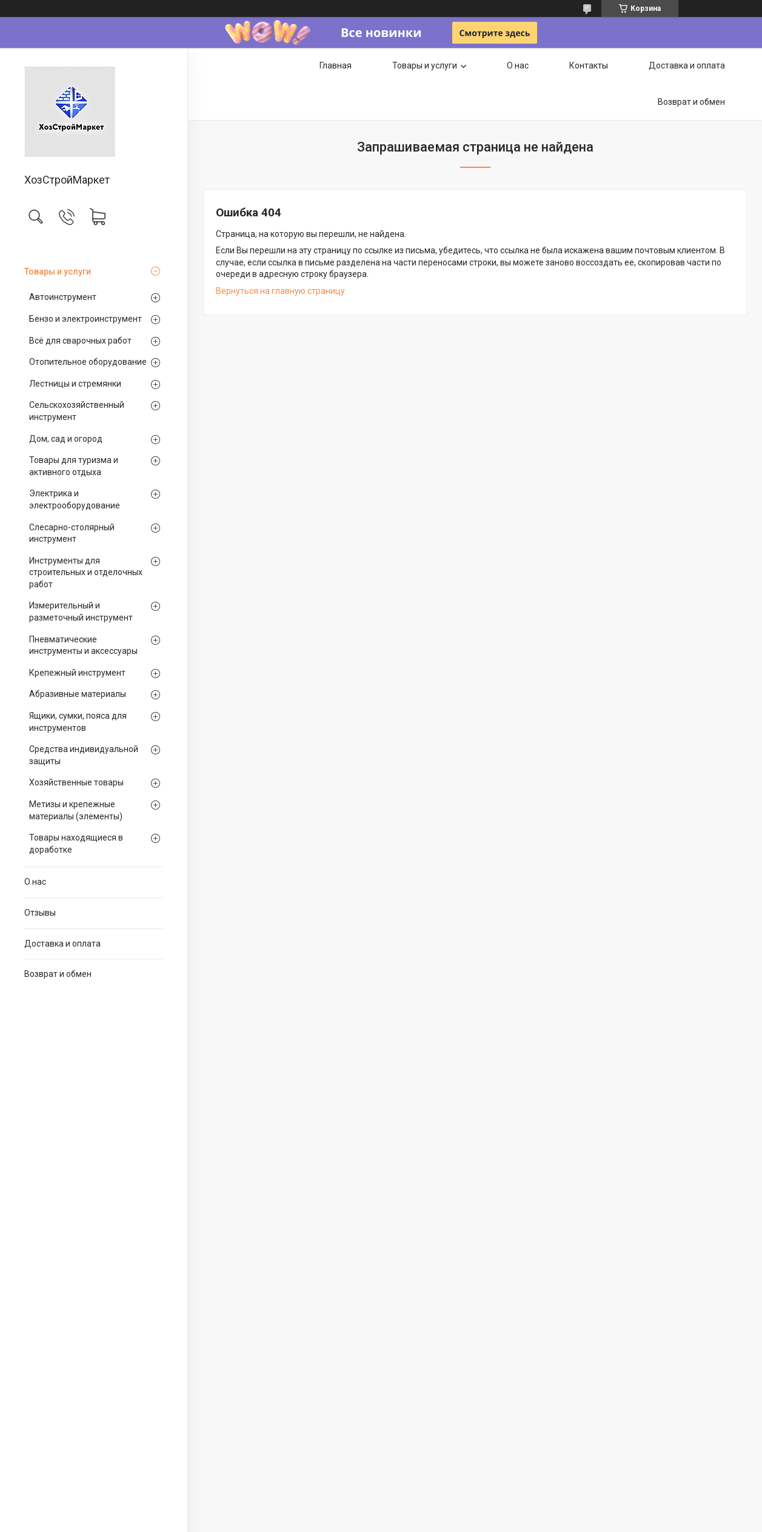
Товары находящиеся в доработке (76, 843)
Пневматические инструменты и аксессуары (83, 645)
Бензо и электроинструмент (85, 319)
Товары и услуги (57, 271)
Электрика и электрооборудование (74, 499)
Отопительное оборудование (88, 362)
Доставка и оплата (62, 943)
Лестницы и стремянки (75, 383)
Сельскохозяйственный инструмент (76, 411)
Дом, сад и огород (65, 439)
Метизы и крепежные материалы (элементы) (75, 810)
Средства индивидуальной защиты (83, 755)
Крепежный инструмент (77, 673)
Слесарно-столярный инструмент (72, 533)
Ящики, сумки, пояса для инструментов (78, 722)
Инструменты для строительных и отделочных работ (85, 572)
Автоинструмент (62, 297)
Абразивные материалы (77, 694)
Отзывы (40, 913)
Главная (335, 65)
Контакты (588, 65)
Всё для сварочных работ (80, 340)
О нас (35, 882)
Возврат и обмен (58, 974)
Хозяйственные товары (76, 782)
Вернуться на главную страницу (280, 291)
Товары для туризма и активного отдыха (73, 466)
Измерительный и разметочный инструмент (81, 611)
